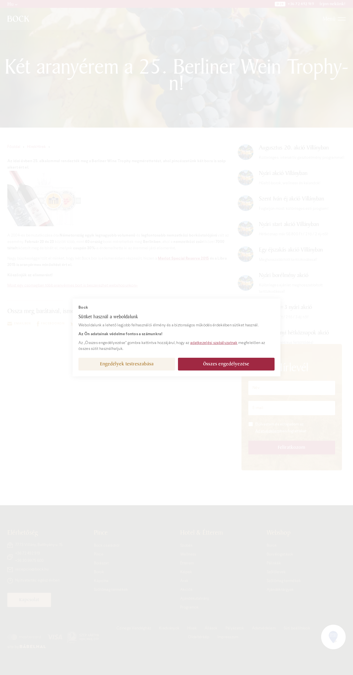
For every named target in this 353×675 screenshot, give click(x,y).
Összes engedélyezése (226, 364)
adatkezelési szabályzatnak (214, 343)
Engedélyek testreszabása (127, 364)
